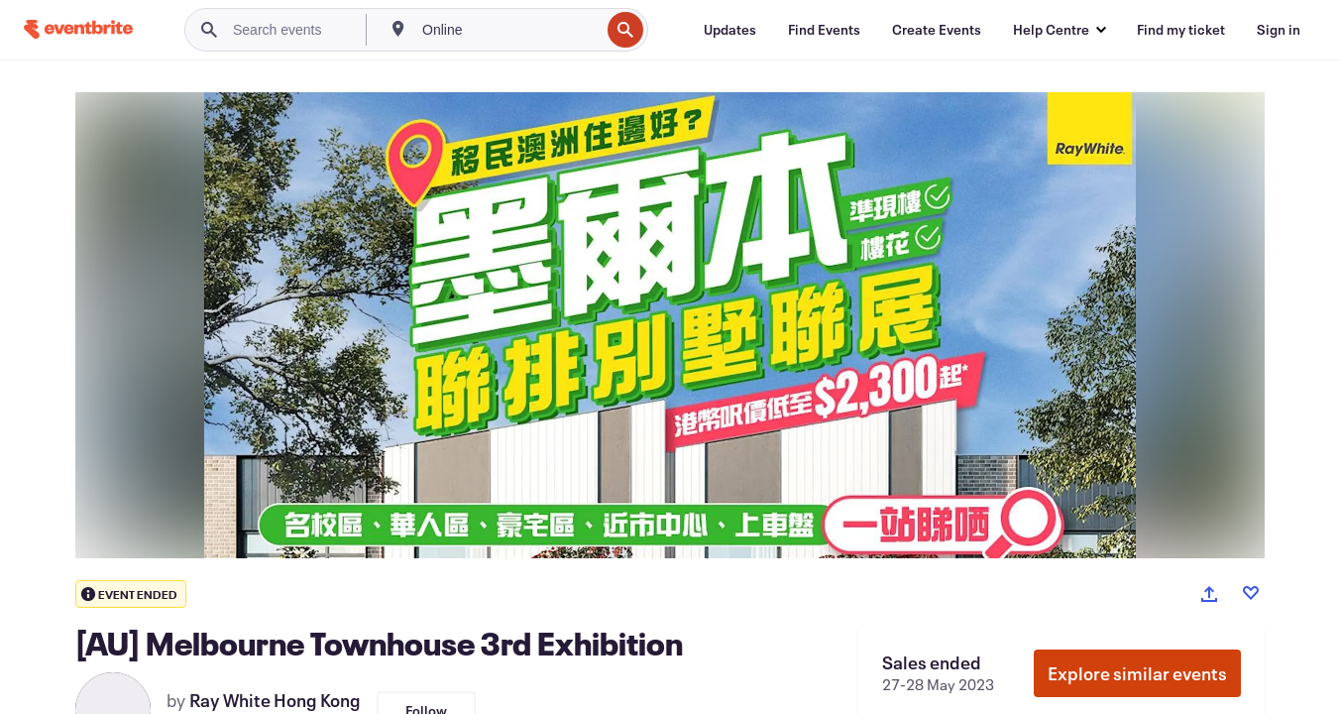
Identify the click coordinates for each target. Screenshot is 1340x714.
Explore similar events (1137, 673)
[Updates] (730, 30)
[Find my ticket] (1181, 30)
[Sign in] (1278, 30)
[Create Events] (936, 30)
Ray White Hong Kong (275, 700)
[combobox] (509, 30)
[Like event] (1251, 593)
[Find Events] (824, 30)
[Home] (78, 29)
